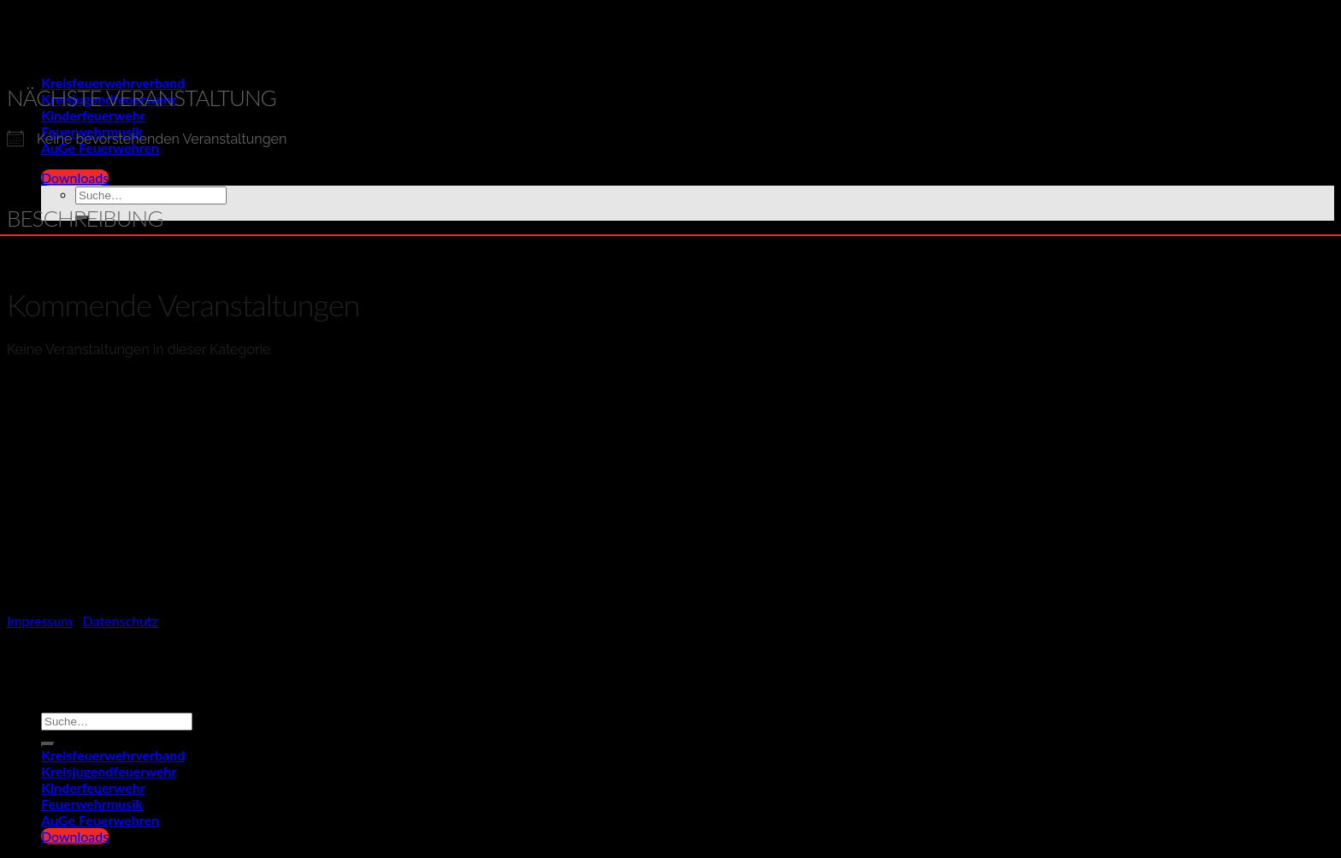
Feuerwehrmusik (92, 804)
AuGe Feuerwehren (100, 820)
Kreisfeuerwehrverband (113, 82)
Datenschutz (120, 620)
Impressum (39, 620)
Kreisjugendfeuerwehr (108, 771)
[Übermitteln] (48, 744)
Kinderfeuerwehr (93, 787)
